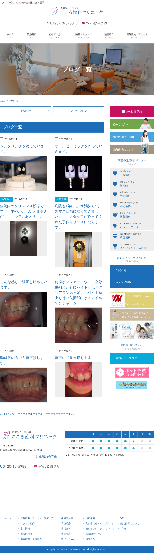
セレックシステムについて (100, 528)
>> (72, 414)
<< (1, 414)
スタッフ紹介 (123, 281)
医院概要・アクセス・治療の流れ (38, 518)
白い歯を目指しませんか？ (136, 225)
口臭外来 (90, 538)
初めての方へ (121, 124)
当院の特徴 (26, 533)
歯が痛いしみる (136, 173)
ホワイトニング (69, 538)
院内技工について (129, 523)
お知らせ (26, 110)
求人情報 (25, 528)
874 (68, 414)
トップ (2, 101)
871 (53, 414)
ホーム (8, 518)
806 (40, 414)
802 (20, 414)
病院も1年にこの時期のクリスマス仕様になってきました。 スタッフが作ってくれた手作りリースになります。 (78, 216)
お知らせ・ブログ (126, 358)
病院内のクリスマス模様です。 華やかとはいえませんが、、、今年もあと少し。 (24, 211)
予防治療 (66, 523)
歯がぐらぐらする (136, 184)
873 (63, 414)
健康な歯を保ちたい (136, 194)
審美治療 (66, 533)
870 (48, 414)
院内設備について (123, 149)
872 (58, 414)
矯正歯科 (90, 518)
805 (35, 414)
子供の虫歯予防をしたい (136, 205)
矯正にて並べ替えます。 (75, 358)
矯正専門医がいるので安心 (136, 236)
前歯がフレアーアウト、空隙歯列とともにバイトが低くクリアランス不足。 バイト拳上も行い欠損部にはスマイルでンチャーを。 (78, 292)
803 (25, 414)
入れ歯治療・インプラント (100, 523)
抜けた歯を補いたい (136, 246)
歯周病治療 (67, 518)
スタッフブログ (78, 110)
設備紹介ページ (94, 533)
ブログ (123, 528)
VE (122, 518)
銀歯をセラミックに (136, 215)
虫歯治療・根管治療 (31, 538)
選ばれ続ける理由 (123, 137)
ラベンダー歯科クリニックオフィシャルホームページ (136, 315)
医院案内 (121, 270)
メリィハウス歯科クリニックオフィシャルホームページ (136, 300)
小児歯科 (66, 528)
